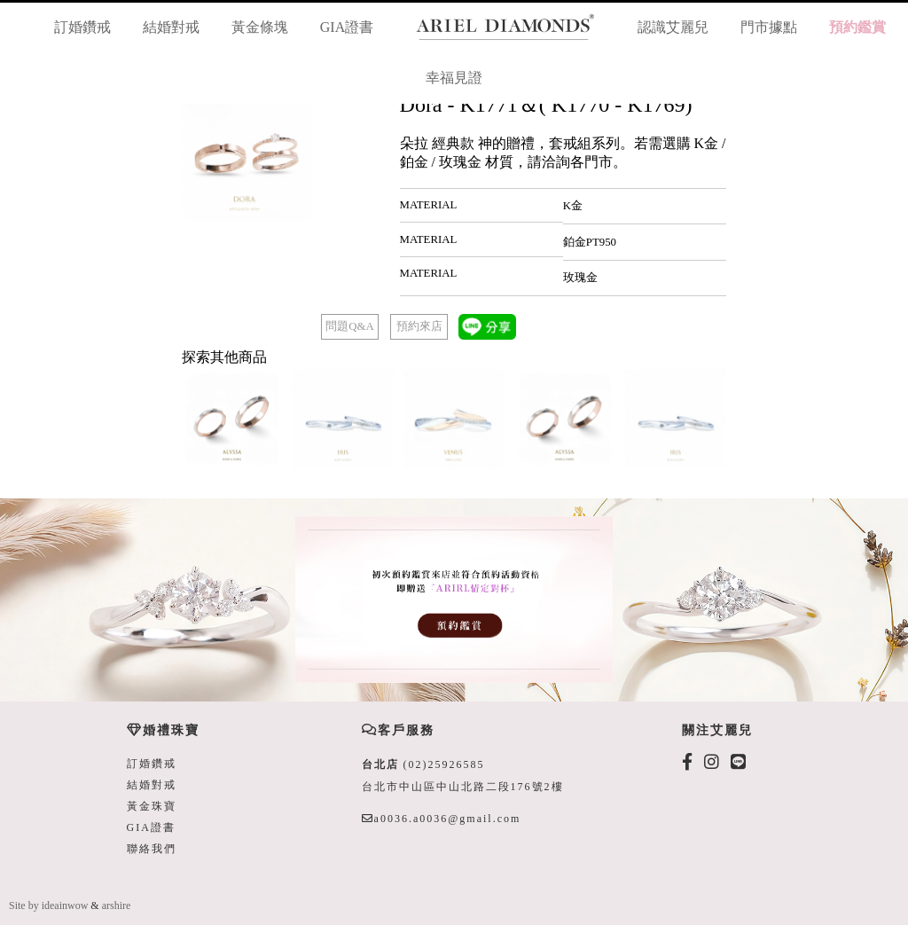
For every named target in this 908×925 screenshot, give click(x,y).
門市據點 (768, 27)
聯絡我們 (151, 849)
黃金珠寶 (151, 806)
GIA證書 (346, 27)
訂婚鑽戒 (82, 27)
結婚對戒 (171, 27)
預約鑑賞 (857, 27)
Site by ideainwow (48, 905)
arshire (116, 905)
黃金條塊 (259, 27)
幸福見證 (454, 77)
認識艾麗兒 (673, 27)
